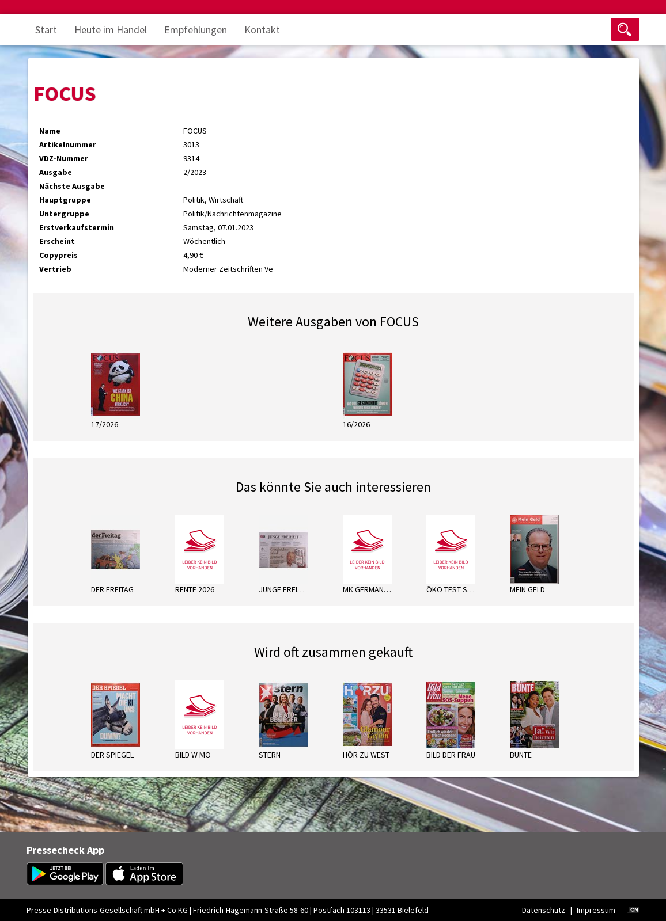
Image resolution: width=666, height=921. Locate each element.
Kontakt (262, 29)
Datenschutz (543, 910)
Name (49, 130)
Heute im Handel (110, 29)
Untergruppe (64, 213)
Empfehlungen (195, 29)
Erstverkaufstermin (76, 227)
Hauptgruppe (65, 200)
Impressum (596, 910)
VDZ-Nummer (63, 158)
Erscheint (57, 241)
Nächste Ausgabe (72, 186)
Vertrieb (55, 269)
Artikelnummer (67, 144)
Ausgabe (55, 172)
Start (46, 29)
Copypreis (58, 255)
